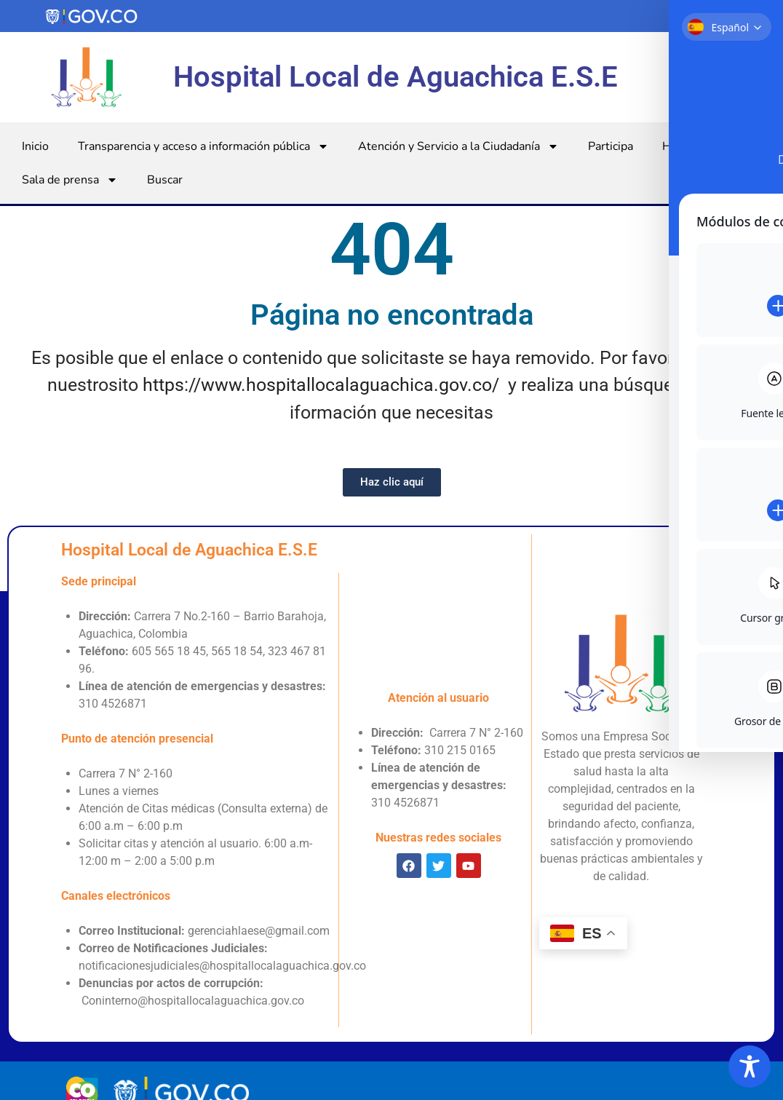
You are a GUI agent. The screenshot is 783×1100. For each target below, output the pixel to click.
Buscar (165, 180)
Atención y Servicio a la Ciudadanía (458, 146)
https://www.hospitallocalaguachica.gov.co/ (321, 384)
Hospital (694, 146)
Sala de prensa (70, 180)
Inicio (35, 146)
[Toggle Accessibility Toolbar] (749, 1066)
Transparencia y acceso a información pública (203, 146)
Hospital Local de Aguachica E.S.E (395, 77)
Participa (610, 146)
